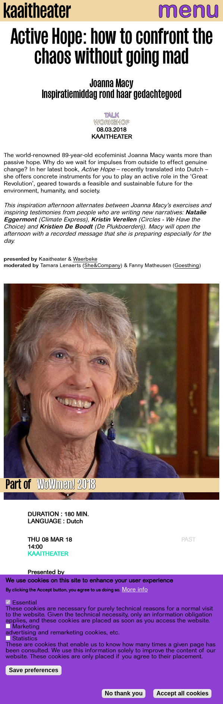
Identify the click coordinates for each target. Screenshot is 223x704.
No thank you (123, 693)
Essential (24, 602)
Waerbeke (85, 259)
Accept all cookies (182, 693)
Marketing (26, 626)
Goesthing (187, 265)
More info (135, 590)
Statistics (24, 638)
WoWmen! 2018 (66, 485)
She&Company (102, 265)
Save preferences (34, 670)
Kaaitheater (111, 137)
